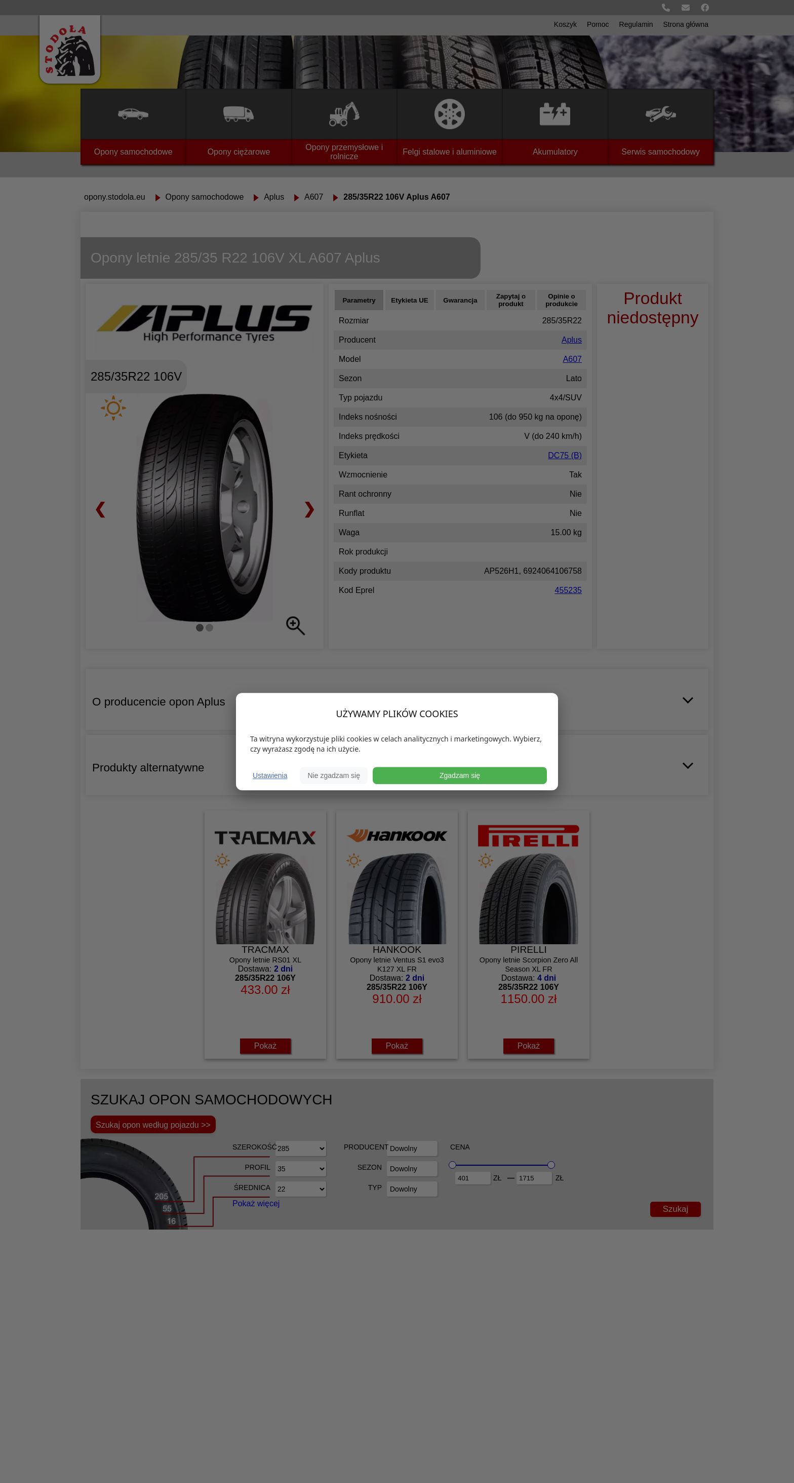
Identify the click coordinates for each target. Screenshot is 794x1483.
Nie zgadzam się (333, 775)
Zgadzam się (460, 775)
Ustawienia (270, 775)
